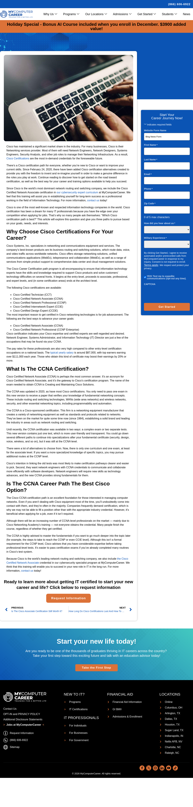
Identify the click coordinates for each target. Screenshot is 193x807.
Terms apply (151, 265)
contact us (93, 200)
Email (148, 174)
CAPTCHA (149, 284)
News (187, 14)
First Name (150, 145)
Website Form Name (155, 130)
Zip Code (149, 203)
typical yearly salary (61, 352)
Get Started (148, 14)
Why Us (54, 14)
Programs (74, 14)
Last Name (150, 159)
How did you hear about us (159, 223)
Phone (148, 188)
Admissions (124, 14)
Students (170, 14)
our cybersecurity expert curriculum (77, 192)
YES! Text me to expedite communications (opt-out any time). (166, 277)
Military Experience (155, 238)
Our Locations (98, 14)
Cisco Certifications (17, 158)
